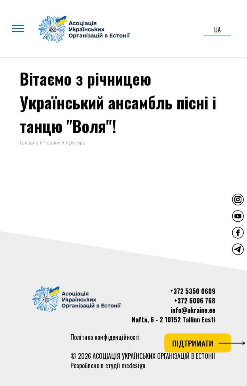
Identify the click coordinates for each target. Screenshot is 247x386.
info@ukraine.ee (193, 310)
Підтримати (201, 342)
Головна (29, 143)
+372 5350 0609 (192, 291)
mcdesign (133, 365)
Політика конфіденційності (105, 337)
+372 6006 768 (194, 300)
